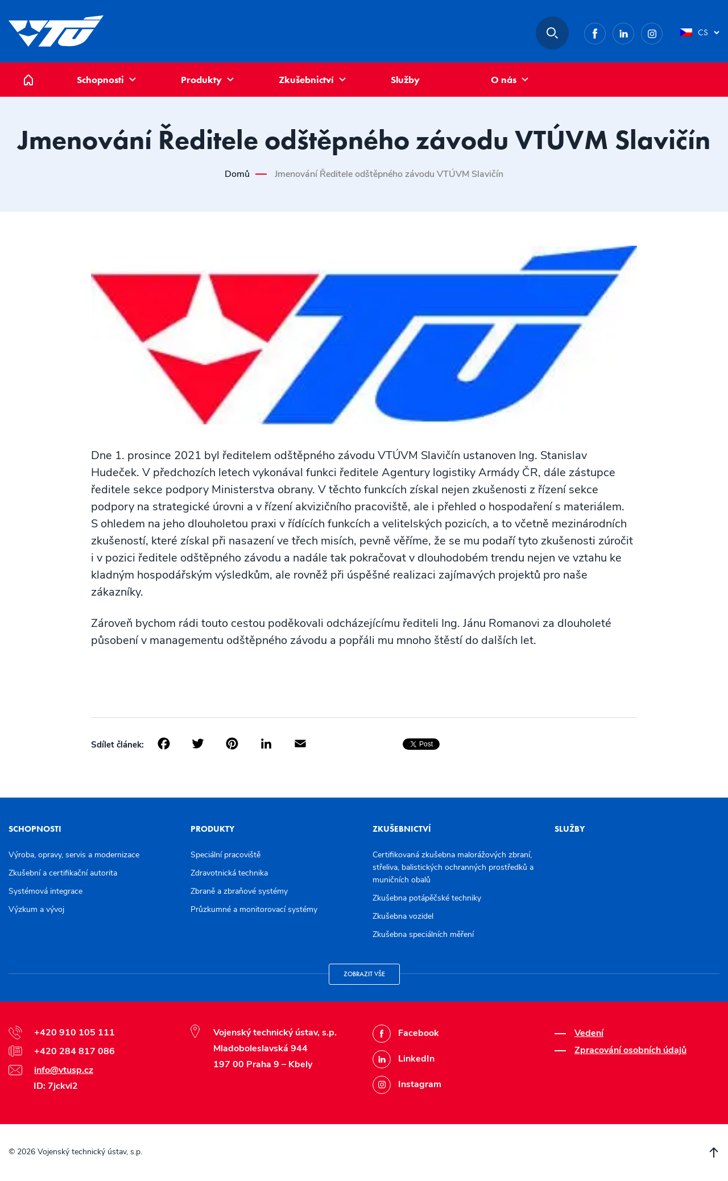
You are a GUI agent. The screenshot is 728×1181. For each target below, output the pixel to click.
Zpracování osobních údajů (630, 1050)
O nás (503, 79)
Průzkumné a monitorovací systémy (254, 909)
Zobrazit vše (364, 973)
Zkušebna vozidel (403, 916)
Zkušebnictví (306, 79)
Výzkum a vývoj (36, 909)
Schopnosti (100, 79)
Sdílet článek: (117, 744)
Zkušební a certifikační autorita (63, 873)
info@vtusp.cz (63, 1070)
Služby (405, 79)
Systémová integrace (45, 891)
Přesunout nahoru (713, 1152)
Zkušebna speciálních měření (423, 934)
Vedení (588, 1033)
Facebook (605, 31)
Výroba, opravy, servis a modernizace (74, 854)
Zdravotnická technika (229, 873)
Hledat (552, 32)
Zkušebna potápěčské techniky (427, 898)
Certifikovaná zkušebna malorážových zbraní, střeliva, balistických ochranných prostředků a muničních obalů (453, 867)
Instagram (662, 31)
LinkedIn (416, 1058)
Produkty (201, 79)
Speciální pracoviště (225, 854)
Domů (37, 69)
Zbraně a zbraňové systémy (239, 891)
